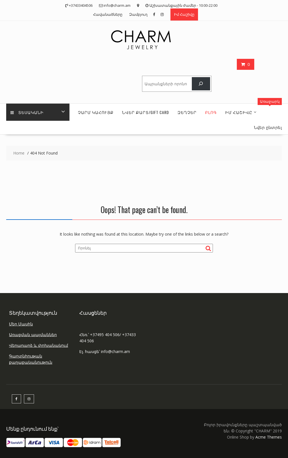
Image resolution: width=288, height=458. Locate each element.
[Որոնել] (201, 83)
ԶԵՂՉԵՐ (187, 112)
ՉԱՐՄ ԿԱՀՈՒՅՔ (96, 112)
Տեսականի (27, 112)
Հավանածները (107, 14)
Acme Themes (268, 437)
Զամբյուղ (138, 14)
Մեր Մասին (21, 324)
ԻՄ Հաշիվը (238, 112)
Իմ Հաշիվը (184, 14)
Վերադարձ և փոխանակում (38, 345)
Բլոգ (211, 112)
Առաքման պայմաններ (33, 334)
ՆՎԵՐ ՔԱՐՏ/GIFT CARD (145, 112)
